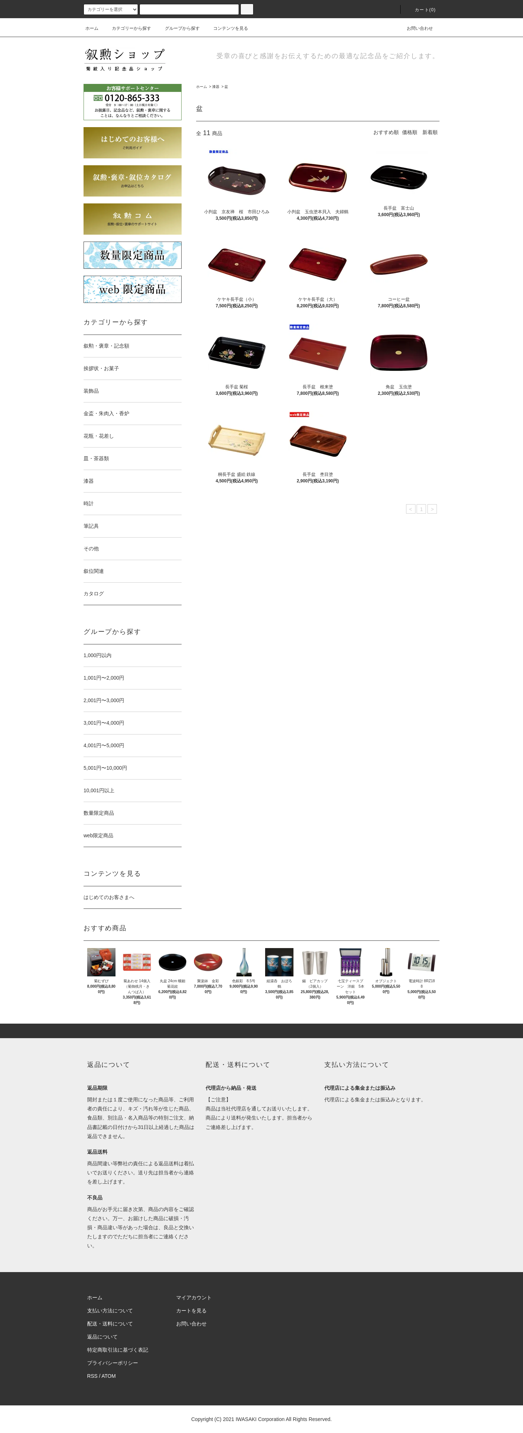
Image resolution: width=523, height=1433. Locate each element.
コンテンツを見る (226, 28)
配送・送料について (110, 1324)
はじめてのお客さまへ (109, 897)
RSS (92, 1376)
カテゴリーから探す (127, 28)
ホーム (91, 28)
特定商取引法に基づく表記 (117, 1350)
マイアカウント (194, 1297)
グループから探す (178, 28)
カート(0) (421, 9)
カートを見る (191, 1310)
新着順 (430, 132)
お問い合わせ (415, 28)
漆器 (215, 87)
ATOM (109, 1376)
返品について (102, 1337)
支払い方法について (110, 1310)
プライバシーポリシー (112, 1363)
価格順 (409, 132)
